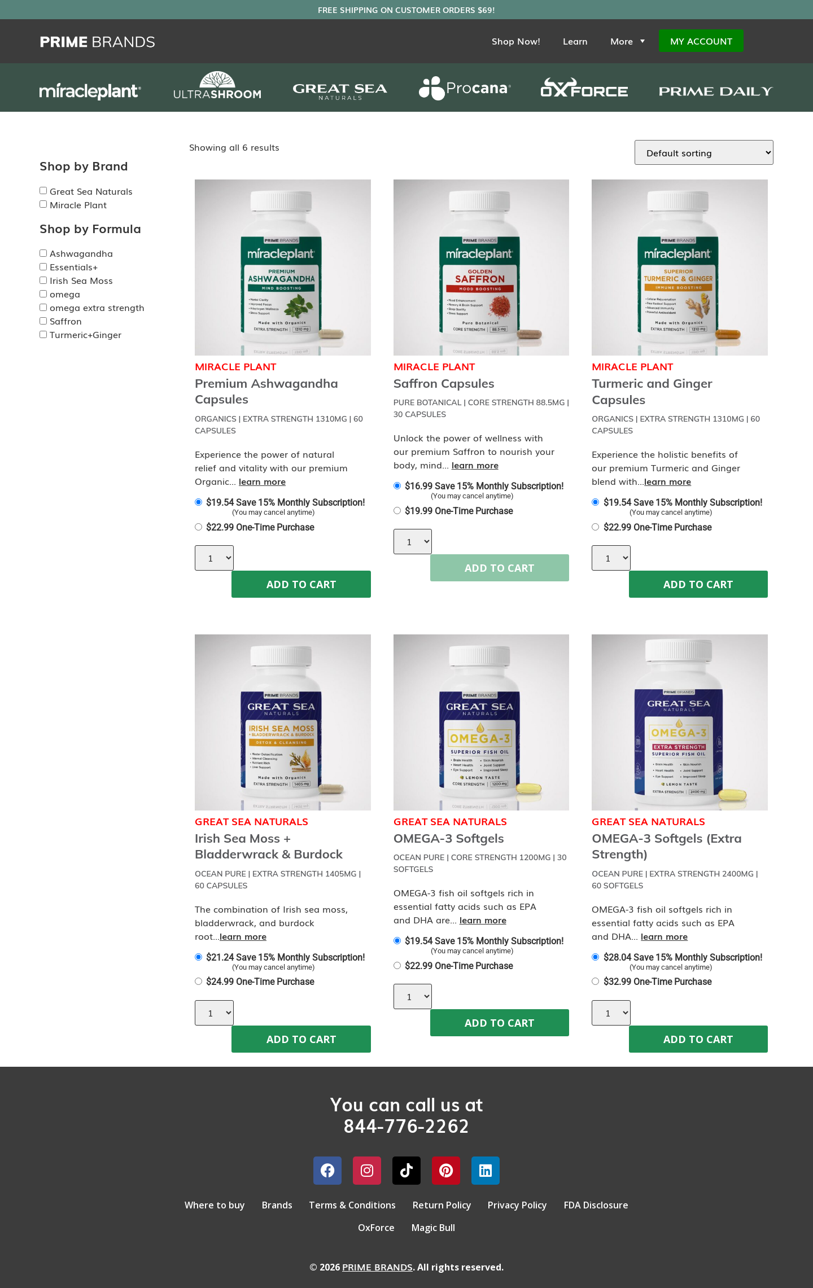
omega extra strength (97, 307)
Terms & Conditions (349, 1203)
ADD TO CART (301, 584)
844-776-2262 (406, 1124)
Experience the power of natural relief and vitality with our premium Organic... (271, 467)
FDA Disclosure (611, 1203)
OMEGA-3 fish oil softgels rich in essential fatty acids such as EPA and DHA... (663, 922)
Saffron (66, 320)
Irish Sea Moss (81, 280)
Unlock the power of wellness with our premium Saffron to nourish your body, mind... (474, 451)
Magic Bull (436, 1222)
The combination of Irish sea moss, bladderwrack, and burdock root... (271, 922)
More (629, 40)
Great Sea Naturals (91, 191)
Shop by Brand (84, 165)
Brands (268, 1203)
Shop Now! (516, 40)
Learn (575, 40)
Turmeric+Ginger (85, 334)
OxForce (373, 1222)
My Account (701, 40)
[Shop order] (704, 152)
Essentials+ (74, 266)
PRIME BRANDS (377, 1258)
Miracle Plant (78, 204)
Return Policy (445, 1203)
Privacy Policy (526, 1203)
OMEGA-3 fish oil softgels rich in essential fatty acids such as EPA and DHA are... (465, 906)
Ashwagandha (81, 253)
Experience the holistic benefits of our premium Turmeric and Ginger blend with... (666, 467)
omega (65, 293)
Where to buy (200, 1203)
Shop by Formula (90, 228)
